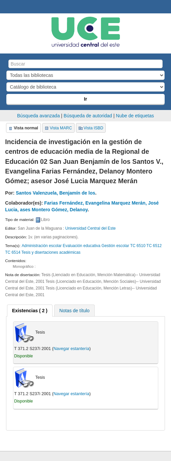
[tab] (30, 311)
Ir (85, 99)
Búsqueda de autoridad (88, 115)
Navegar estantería (71, 348)
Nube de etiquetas (135, 115)
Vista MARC (61, 128)
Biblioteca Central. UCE (7, 7)
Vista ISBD (93, 128)
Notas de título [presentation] (74, 310)
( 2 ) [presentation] (30, 310)
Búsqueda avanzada (38, 115)
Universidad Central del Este (90, 228)
